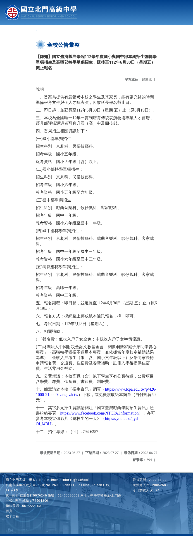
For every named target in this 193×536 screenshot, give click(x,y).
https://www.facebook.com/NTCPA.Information (99, 413)
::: (37, 29)
